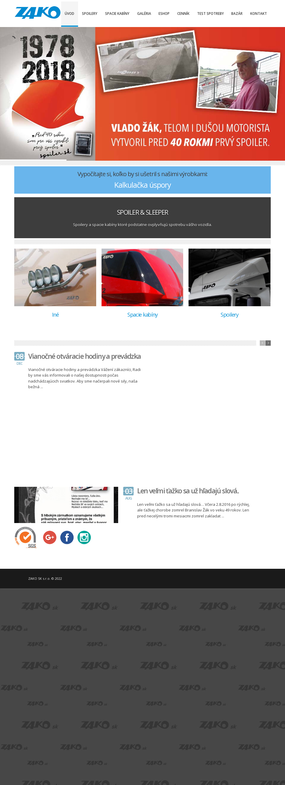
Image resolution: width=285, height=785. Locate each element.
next (268, 343)
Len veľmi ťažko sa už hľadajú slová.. (188, 490)
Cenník (183, 13)
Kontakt (258, 13)
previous (262, 343)
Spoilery (89, 13)
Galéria (144, 13)
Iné (55, 314)
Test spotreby (210, 13)
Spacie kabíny (117, 13)
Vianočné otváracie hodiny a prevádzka (84, 356)
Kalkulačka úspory (142, 185)
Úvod (69, 13)
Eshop (164, 13)
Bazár (237, 13)
